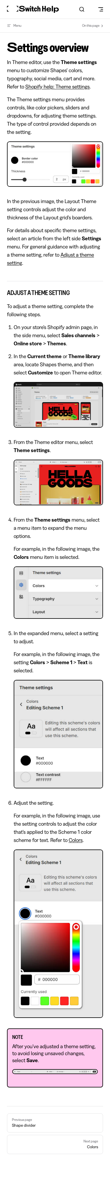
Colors (76, 840)
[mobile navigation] (101, 9)
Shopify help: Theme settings (57, 86)
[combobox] (81, 9)
